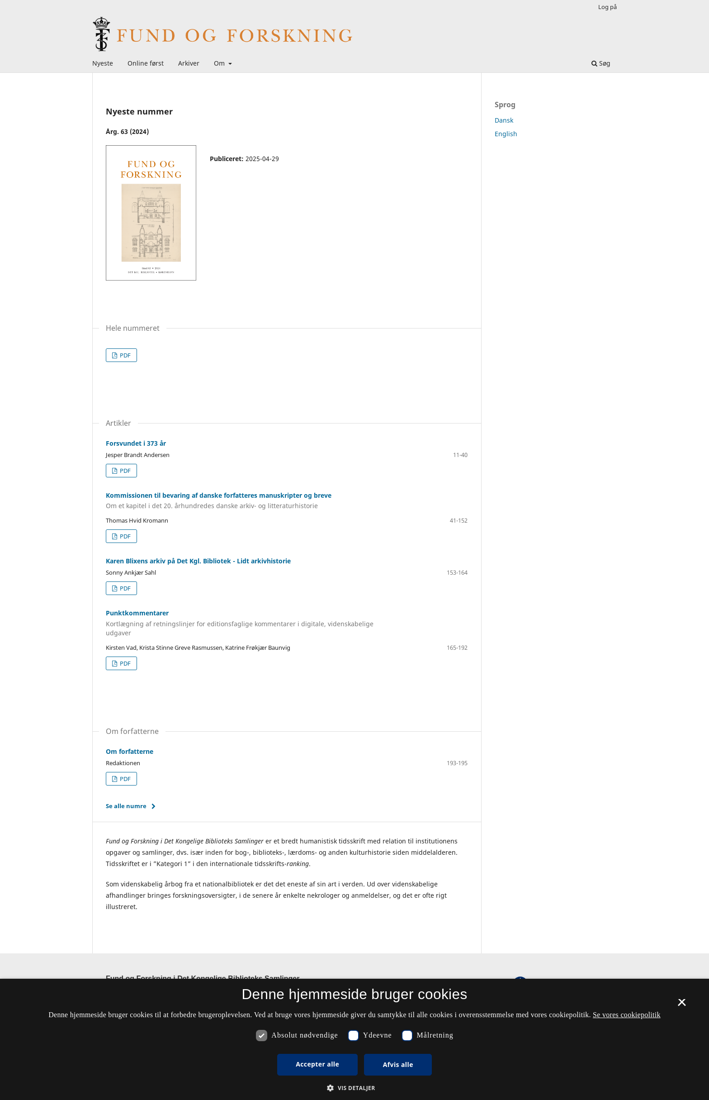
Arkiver (188, 63)
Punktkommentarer (246, 623)
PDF (124, 355)
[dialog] (354, 1039)
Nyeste (102, 63)
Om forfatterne (129, 751)
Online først (146, 63)
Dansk (504, 120)
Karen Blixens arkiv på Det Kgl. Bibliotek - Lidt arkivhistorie (198, 561)
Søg (600, 63)
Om (220, 63)
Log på (607, 7)
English (506, 133)
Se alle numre (126, 806)
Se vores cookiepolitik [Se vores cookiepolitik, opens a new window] (627, 1015)
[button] (354, 1088)
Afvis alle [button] (398, 1064)
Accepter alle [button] (317, 1064)
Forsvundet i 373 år (136, 443)
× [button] (681, 1005)
